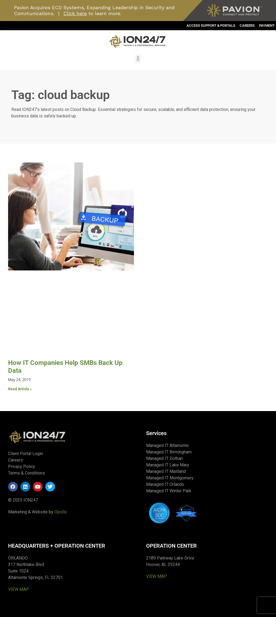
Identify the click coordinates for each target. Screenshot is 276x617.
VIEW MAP (18, 589)
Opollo (60, 511)
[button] (137, 58)
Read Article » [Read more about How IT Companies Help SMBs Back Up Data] (20, 389)
